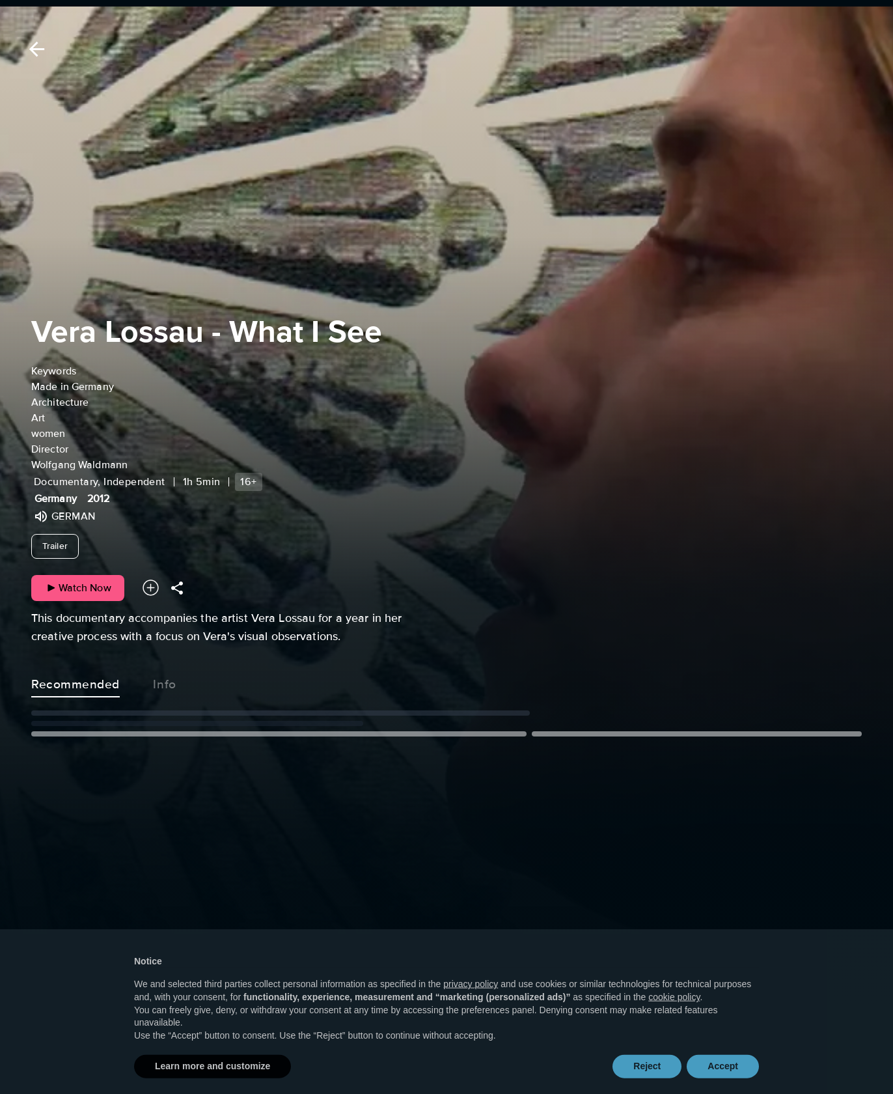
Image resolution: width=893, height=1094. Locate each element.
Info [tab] (164, 681)
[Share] (177, 587)
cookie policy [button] (674, 1020)
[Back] (34, 49)
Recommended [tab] (75, 681)
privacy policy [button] (470, 1007)
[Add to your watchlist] (150, 587)
